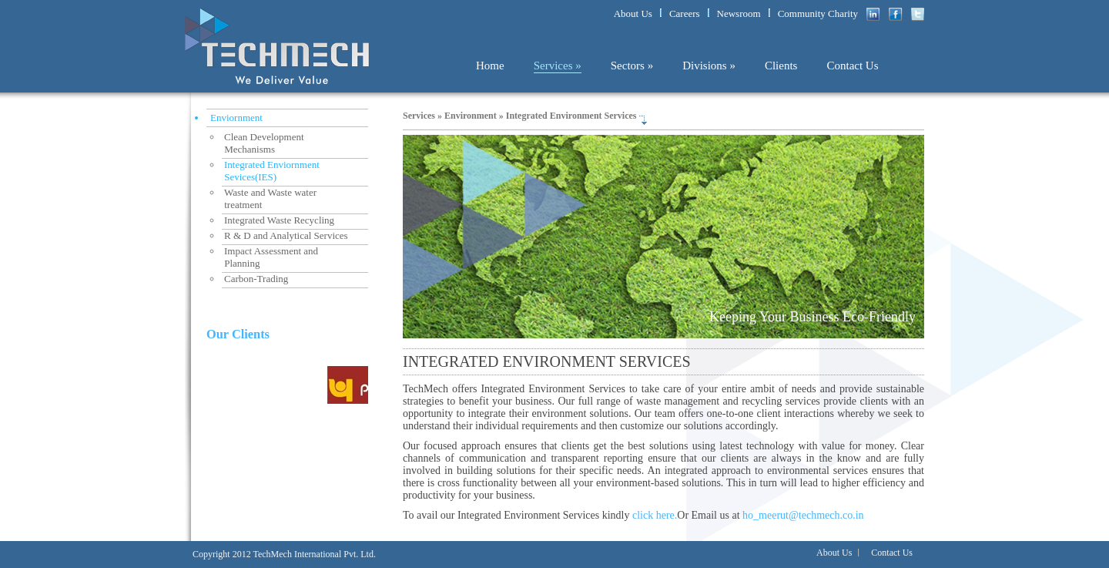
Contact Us (852, 65)
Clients (781, 65)
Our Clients (238, 334)
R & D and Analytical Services (286, 235)
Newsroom (739, 13)
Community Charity (818, 13)
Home (490, 65)
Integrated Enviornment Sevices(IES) (271, 171)
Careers (684, 13)
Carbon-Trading (256, 278)
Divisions (708, 65)
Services (557, 65)
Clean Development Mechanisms (263, 143)
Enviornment (236, 117)
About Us (633, 13)
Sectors (632, 65)
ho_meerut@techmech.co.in (803, 515)
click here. (654, 515)
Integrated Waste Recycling (279, 220)
